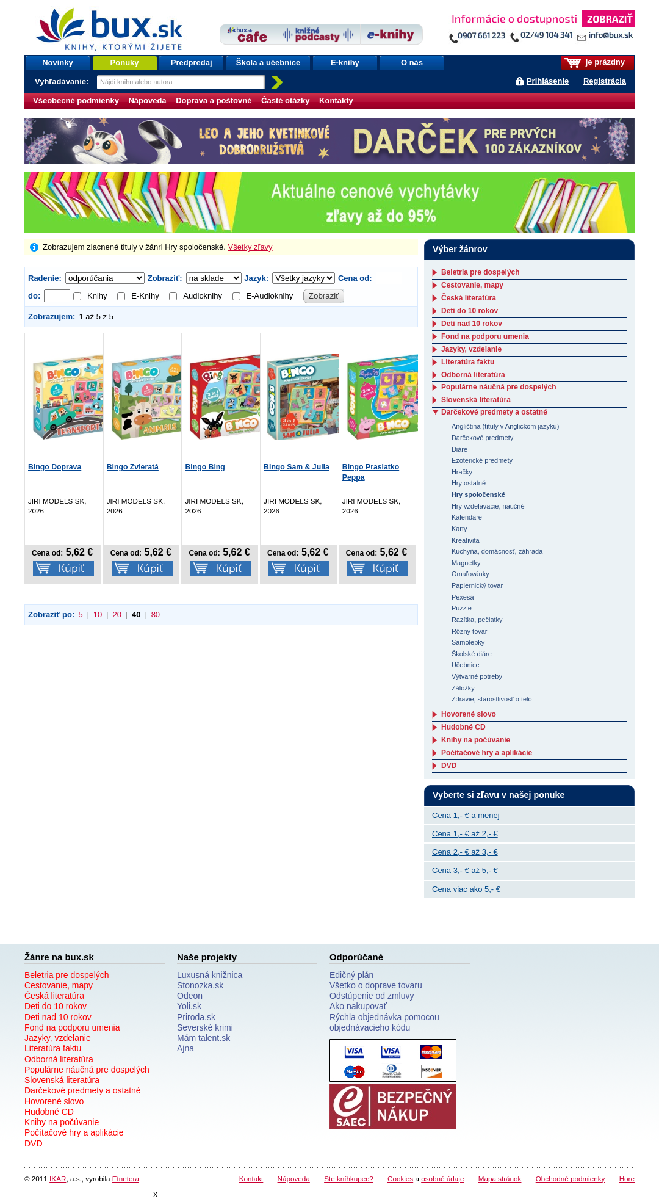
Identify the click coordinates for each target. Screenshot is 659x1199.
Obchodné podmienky (570, 1179)
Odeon (190, 996)
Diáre (459, 449)
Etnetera (125, 1179)
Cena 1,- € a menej (466, 815)
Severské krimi (205, 1027)
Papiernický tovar (477, 585)
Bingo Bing (205, 467)
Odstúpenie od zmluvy (372, 996)
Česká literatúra (468, 298)
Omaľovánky (470, 574)
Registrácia (604, 80)
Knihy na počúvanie (475, 740)
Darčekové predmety (482, 437)
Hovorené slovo (468, 714)
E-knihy (345, 62)
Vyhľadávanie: (63, 81)
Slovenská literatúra (476, 400)
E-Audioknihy (262, 295)
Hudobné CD (463, 727)
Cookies (400, 1179)
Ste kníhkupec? (348, 1179)
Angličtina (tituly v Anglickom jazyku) (505, 426)
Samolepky (468, 642)
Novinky (57, 62)
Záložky (463, 688)
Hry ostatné (469, 483)
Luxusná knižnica (209, 975)
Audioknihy (195, 295)
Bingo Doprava (54, 467)
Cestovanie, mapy (472, 285)
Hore (627, 1179)
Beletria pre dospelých (480, 272)
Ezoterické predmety (482, 460)
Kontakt (251, 1179)
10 (97, 614)
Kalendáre (467, 517)
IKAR (57, 1179)
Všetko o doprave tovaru (376, 985)
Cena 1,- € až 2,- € (465, 833)
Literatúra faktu (467, 362)
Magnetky (466, 563)
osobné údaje (442, 1179)
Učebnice (466, 664)
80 (155, 614)
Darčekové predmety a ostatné (494, 412)
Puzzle (462, 608)
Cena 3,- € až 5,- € (465, 870)
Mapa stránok (500, 1179)
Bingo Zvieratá (133, 467)
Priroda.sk (196, 1017)
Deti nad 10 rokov (471, 323)
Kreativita (466, 540)
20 (116, 614)
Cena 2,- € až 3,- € (465, 852)
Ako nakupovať (358, 1006)
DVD (448, 765)
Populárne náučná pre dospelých (498, 387)
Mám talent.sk (203, 1038)
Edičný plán (351, 975)
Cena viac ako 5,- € (466, 889)
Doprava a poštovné (213, 100)
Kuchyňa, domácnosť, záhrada (497, 551)
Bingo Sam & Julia (297, 467)
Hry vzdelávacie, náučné (488, 506)
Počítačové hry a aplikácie (486, 752)
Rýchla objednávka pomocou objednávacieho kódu (384, 1022)
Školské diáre (472, 653)
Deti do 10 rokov (469, 310)
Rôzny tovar (470, 631)
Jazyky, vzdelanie (471, 349)
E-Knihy (138, 295)
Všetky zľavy (250, 247)
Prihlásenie (548, 80)
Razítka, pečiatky (477, 619)
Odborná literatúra (473, 375)
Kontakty (336, 100)
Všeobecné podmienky (76, 100)
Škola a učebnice (268, 62)
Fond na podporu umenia (485, 336)
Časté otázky (285, 100)
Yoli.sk (189, 1006)
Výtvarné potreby (477, 676)
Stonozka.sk (200, 985)
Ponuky (124, 62)
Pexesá (463, 597)
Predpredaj (191, 62)
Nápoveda (147, 100)
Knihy (90, 295)
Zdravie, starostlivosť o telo (492, 699)
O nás (412, 62)
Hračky (462, 472)
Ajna (185, 1048)
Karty (459, 528)
